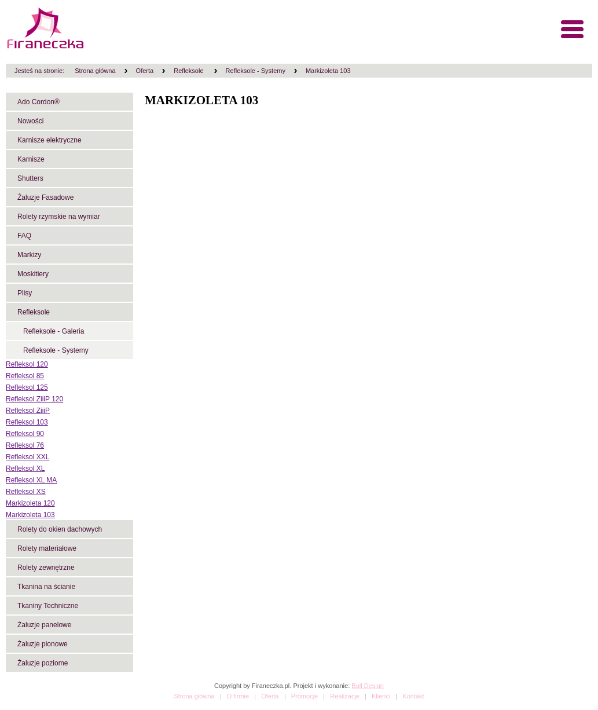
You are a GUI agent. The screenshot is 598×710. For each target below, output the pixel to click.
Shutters (30, 178)
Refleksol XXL (27, 457)
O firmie (238, 696)
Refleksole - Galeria (53, 331)
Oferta (145, 70)
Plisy (24, 293)
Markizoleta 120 (30, 503)
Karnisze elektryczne (49, 140)
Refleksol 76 (25, 445)
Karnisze (31, 159)
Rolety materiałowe (46, 548)
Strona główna (95, 70)
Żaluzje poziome (42, 663)
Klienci (381, 696)
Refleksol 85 (25, 376)
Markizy (29, 255)
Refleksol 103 (27, 422)
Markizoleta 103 (328, 70)
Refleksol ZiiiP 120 (34, 399)
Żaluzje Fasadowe (45, 197)
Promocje (304, 696)
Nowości (30, 121)
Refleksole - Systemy (255, 70)
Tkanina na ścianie (46, 587)
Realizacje (344, 696)
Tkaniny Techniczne (47, 606)
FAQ (24, 236)
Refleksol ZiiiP (28, 411)
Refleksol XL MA (31, 480)
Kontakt (413, 696)
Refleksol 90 (25, 434)
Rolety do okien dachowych (59, 529)
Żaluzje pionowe (42, 644)
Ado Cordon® (38, 102)
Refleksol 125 (27, 387)
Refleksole (189, 70)
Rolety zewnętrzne (46, 567)
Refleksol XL (25, 468)
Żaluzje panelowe (44, 625)
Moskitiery (33, 274)
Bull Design (367, 685)
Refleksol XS (26, 492)
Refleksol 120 (27, 364)
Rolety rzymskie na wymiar (58, 217)
